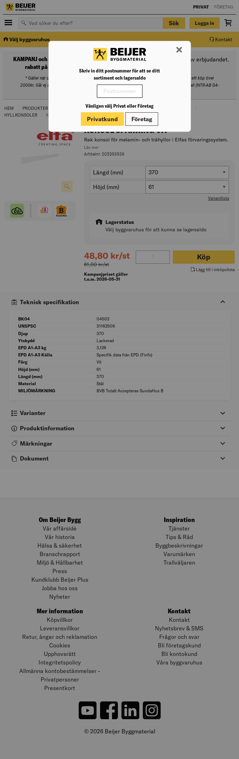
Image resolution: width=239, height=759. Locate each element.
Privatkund (102, 119)
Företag (141, 119)
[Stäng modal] (179, 50)
